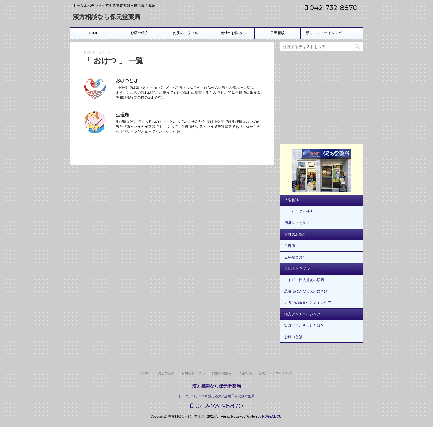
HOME (93, 33)
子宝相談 (277, 33)
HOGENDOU (272, 416)
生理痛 (122, 114)
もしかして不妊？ (298, 212)
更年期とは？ (295, 257)
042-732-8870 (331, 7)
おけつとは (127, 80)
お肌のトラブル (185, 33)
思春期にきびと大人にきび (306, 291)
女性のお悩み (231, 33)
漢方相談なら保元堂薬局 (106, 17)
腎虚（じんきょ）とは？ (304, 325)
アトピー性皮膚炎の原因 (304, 280)
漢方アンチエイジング (324, 33)
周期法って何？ (297, 223)
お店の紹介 (139, 33)
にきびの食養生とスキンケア (307, 302)
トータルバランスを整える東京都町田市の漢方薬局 (216, 396)
